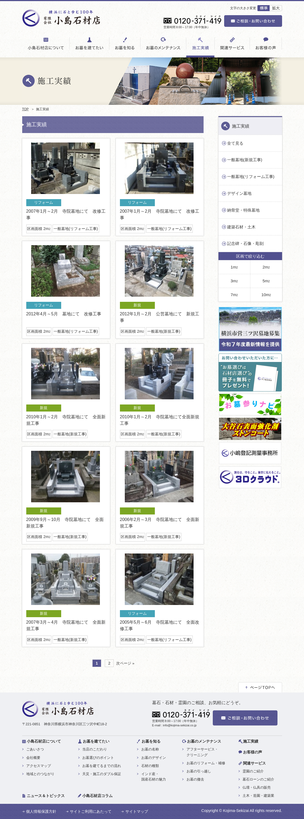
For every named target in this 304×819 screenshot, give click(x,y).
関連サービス (254, 763)
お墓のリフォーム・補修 (206, 763)
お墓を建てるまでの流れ (101, 766)
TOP (25, 109)
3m (234, 281)
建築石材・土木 (241, 227)
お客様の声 (252, 752)
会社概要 (33, 758)
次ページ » (125, 663)
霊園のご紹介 (253, 771)
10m (266, 294)
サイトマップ (136, 811)
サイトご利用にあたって (91, 811)
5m (266, 281)
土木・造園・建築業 (258, 796)
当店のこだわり (94, 749)
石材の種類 (150, 766)
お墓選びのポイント (98, 758)
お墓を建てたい (96, 741)
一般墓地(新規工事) (163, 331)
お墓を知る (151, 741)
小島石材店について (44, 741)
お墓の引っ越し (199, 771)
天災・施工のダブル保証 (101, 774)
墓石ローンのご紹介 (258, 779)
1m (234, 267)
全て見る (235, 143)
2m (266, 267)
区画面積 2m (38, 228)
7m (234, 294)
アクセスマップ (38, 766)
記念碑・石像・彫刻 (245, 243)
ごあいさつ (35, 749)
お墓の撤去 (195, 779)
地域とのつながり (40, 774)
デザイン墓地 (239, 193)
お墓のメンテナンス (204, 741)
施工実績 (240, 126)
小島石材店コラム (97, 796)
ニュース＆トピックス (46, 796)
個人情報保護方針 (41, 811)
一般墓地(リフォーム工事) (76, 228)
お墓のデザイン (153, 758)
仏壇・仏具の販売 (257, 787)
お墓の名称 (150, 749)
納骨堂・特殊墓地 (243, 210)
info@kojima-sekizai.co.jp (180, 725)
